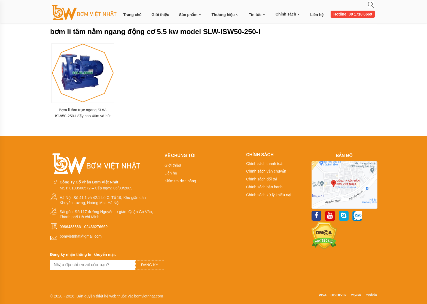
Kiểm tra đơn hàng (180, 181)
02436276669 (96, 226)
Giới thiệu (160, 15)
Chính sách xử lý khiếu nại (268, 195)
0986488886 (70, 226)
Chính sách (288, 14)
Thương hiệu (225, 15)
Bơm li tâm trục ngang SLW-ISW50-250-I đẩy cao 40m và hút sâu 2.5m (83, 113)
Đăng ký (149, 265)
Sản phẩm (190, 15)
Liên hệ (317, 15)
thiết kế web (106, 296)
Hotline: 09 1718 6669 (352, 14)
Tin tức (257, 15)
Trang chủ (132, 15)
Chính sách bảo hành (264, 187)
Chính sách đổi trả (261, 179)
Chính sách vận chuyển (266, 171)
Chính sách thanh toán (265, 163)
